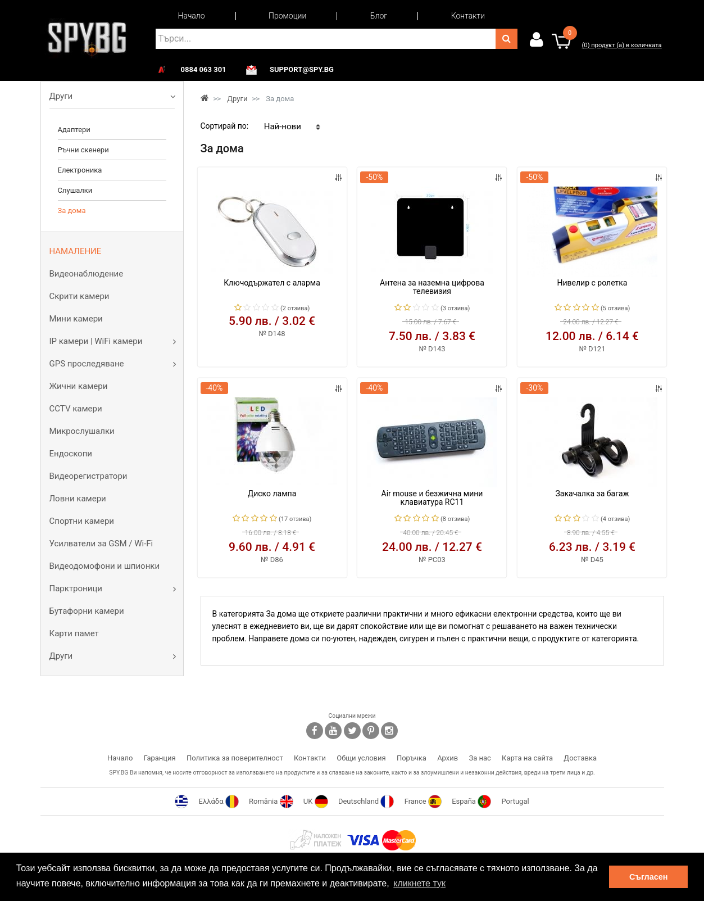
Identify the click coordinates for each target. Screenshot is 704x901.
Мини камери (76, 319)
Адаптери (74, 129)
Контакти (468, 15)
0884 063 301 (203, 70)
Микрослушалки (82, 431)
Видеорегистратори (88, 476)
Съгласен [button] (648, 876)
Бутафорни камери (86, 611)
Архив (447, 758)
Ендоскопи (70, 454)
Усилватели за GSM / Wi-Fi (101, 543)
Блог (378, 15)
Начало (191, 15)
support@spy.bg (302, 70)
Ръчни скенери (83, 150)
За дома (72, 210)
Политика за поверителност (235, 758)
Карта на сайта (527, 758)
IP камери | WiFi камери (96, 341)
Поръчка (411, 758)
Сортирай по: (225, 125)
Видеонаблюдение (86, 274)
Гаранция (160, 758)
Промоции (287, 15)
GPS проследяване (86, 364)
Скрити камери (79, 296)
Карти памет (74, 633)
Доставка (580, 758)
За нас (479, 758)
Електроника (80, 170)
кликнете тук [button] (419, 883)
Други (61, 96)
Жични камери (78, 386)
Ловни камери (77, 498)
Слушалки (75, 190)
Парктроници (75, 588)
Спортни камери (81, 521)
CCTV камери (75, 409)
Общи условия (361, 758)
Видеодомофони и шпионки (104, 566)
